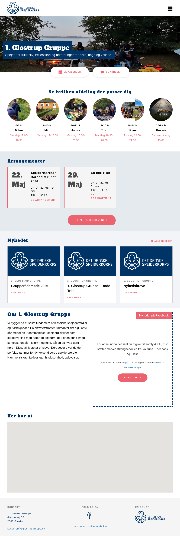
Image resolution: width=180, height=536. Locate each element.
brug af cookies (129, 362)
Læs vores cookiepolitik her (90, 526)
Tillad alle (132, 377)
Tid (33, 195)
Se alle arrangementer (92, 220)
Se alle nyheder (162, 241)
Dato (34, 187)
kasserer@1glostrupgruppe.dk (26, 528)
